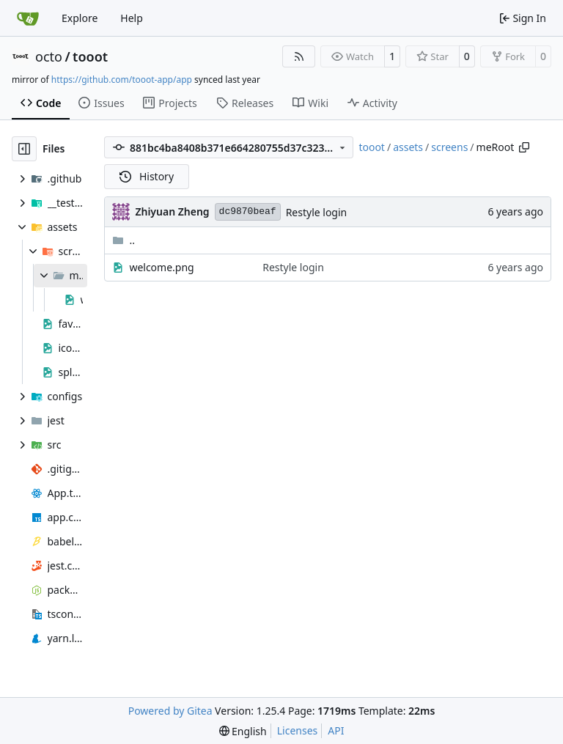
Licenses (297, 730)
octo (48, 56)
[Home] (27, 18)
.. (123, 240)
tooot (90, 56)
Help (131, 18)
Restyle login (316, 212)
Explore (79, 18)
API (336, 730)
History (146, 176)
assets (408, 147)
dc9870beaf (247, 211)
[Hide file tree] (24, 148)
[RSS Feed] (299, 56)
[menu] (243, 731)
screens (449, 147)
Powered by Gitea (170, 711)
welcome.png (161, 267)
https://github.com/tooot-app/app (121, 79)
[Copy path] (524, 147)
